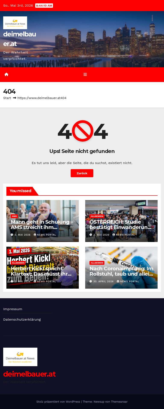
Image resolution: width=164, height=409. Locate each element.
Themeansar (119, 401)
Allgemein (97, 216)
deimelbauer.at (29, 374)
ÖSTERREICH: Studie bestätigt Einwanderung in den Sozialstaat (120, 227)
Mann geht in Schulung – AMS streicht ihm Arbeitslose (42, 227)
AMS (14, 216)
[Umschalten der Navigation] (85, 74)
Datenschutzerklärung (22, 319)
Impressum (12, 309)
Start (7, 98)
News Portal (45, 234)
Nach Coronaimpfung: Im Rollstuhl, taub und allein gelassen (121, 273)
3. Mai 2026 (23, 234)
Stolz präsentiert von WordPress (58, 401)
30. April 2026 (104, 281)
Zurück (82, 173)
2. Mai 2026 (23, 281)
